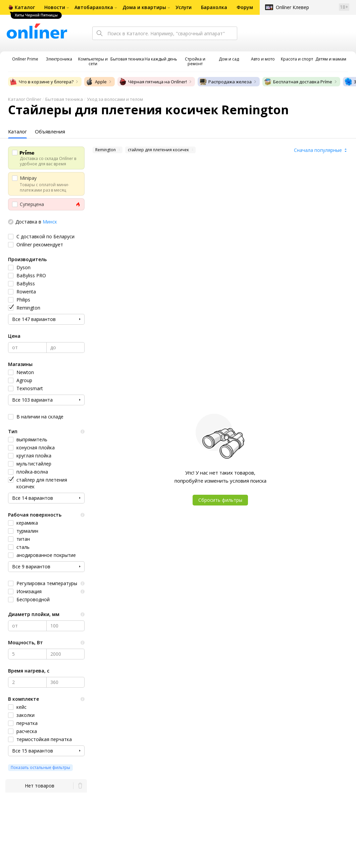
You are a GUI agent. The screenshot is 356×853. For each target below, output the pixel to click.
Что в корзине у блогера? (41, 82)
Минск (50, 221)
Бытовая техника (64, 99)
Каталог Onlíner (24, 99)
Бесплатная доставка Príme (298, 82)
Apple (96, 82)
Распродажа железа (225, 82)
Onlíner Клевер (292, 7)
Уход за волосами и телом (115, 99)
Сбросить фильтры (220, 500)
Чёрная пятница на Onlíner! (153, 82)
